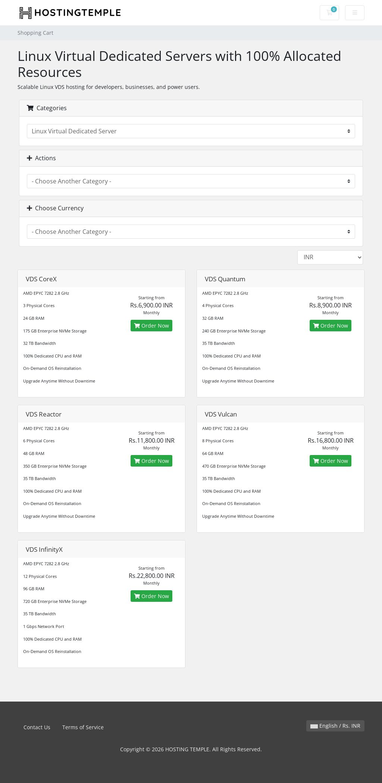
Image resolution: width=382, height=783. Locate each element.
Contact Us (37, 727)
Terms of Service (83, 727)
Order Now (151, 325)
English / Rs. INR (335, 725)
